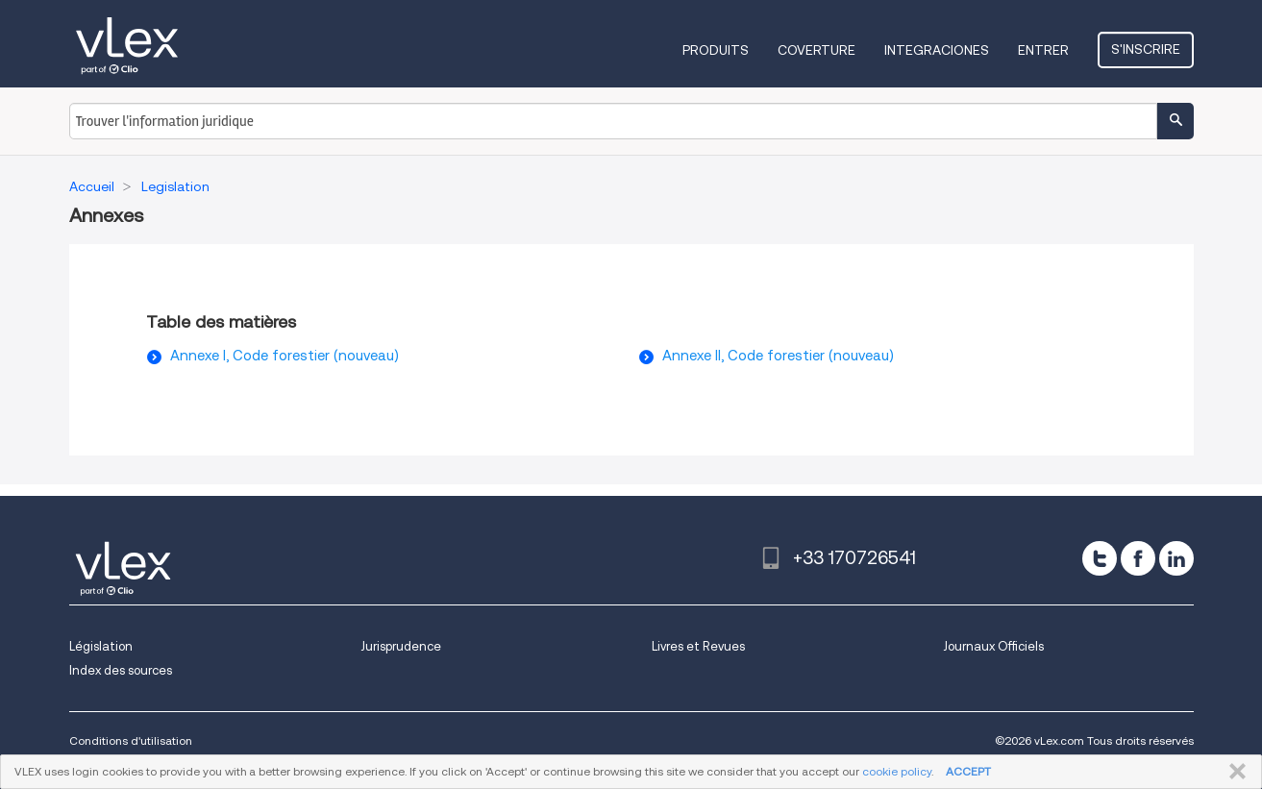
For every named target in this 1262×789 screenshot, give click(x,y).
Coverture (816, 50)
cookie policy (896, 771)
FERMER (1234, 771)
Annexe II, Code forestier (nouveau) (778, 355)
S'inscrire (1145, 49)
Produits (715, 50)
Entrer (1043, 50)
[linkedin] (1176, 558)
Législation (101, 646)
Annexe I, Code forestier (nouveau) (284, 355)
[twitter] (1099, 558)
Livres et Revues (698, 646)
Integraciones (936, 50)
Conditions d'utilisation (130, 740)
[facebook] (1138, 558)
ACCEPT (968, 771)
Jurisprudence (400, 646)
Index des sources (120, 670)
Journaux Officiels (993, 646)
